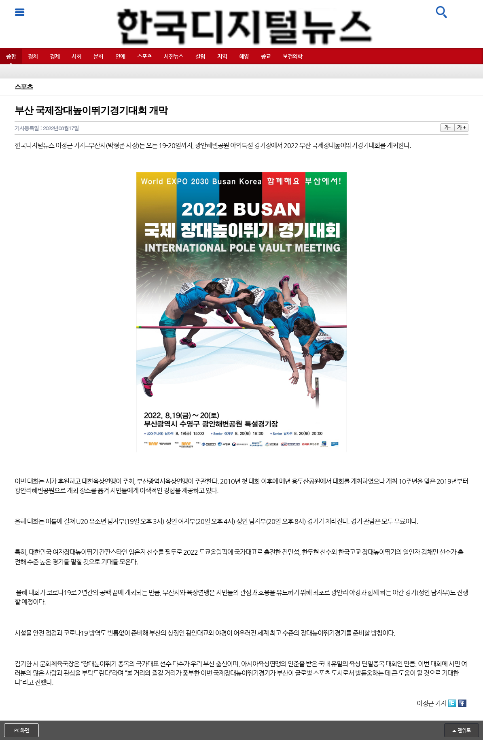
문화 (98, 56)
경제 (54, 56)
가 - (447, 127)
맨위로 (464, 730)
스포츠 (144, 56)
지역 (222, 56)
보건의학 (292, 56)
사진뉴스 (173, 56)
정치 (33, 56)
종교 (266, 56)
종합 (11, 56)
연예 (120, 56)
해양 (244, 56)
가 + (461, 127)
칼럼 (200, 56)
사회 (76, 56)
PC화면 (21, 730)
